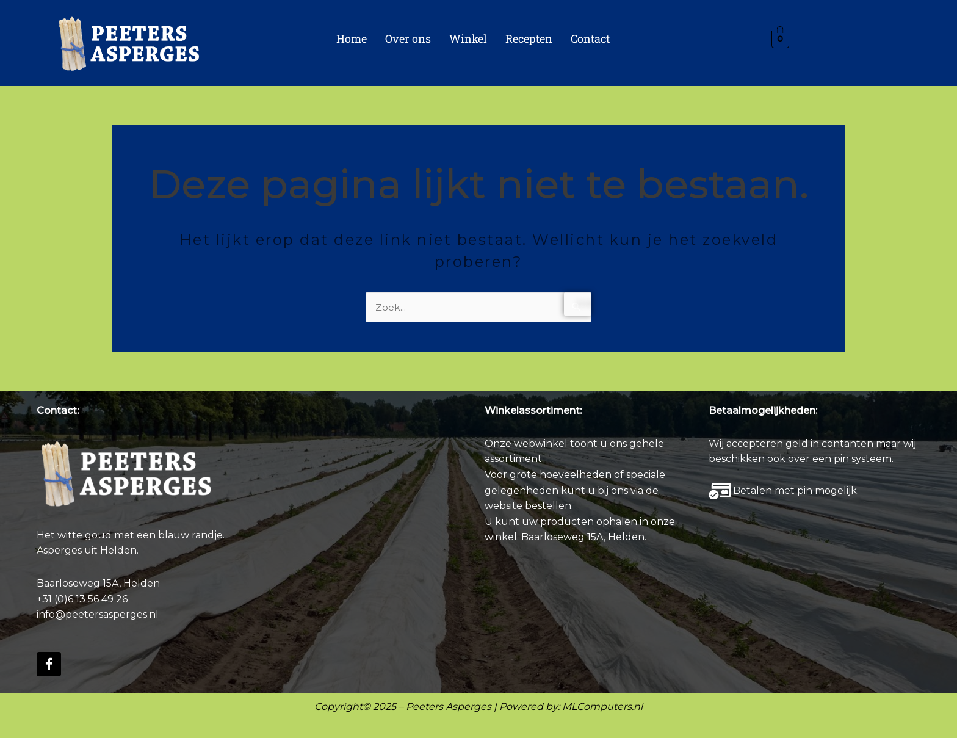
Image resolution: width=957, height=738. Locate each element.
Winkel (468, 38)
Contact (590, 38)
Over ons (408, 38)
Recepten (528, 38)
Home (351, 38)
